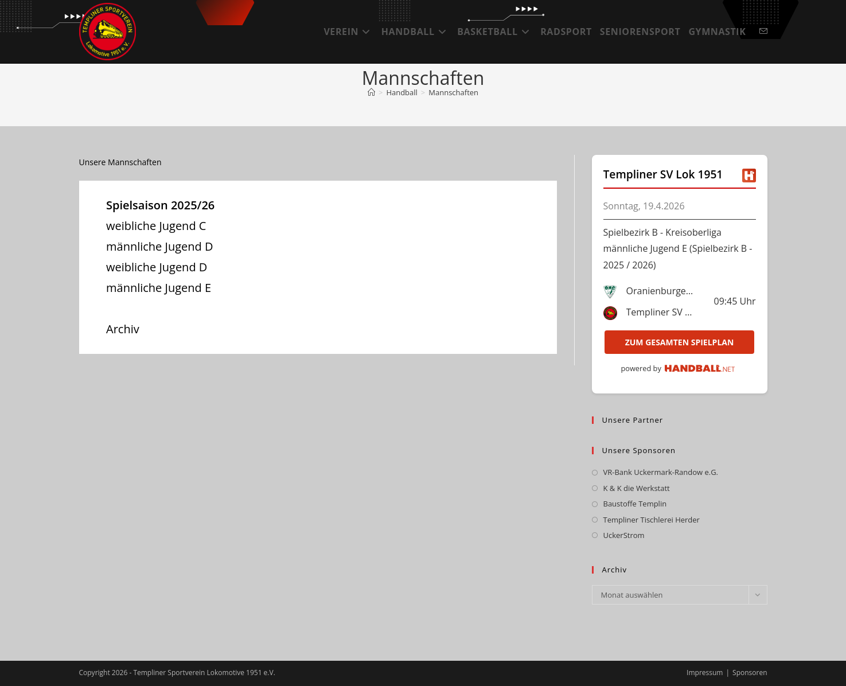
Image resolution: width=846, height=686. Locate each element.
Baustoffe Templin (635, 503)
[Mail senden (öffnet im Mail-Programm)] (763, 31)
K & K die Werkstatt (636, 488)
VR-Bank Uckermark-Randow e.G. (661, 472)
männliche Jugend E (158, 287)
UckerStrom (624, 535)
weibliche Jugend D (156, 267)
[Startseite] (371, 92)
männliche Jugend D (159, 246)
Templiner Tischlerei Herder (651, 519)
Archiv (122, 329)
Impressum (705, 672)
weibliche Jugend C (156, 225)
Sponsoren (749, 672)
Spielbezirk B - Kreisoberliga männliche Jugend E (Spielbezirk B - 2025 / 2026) (678, 249)
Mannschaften (453, 92)
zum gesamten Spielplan (679, 342)
